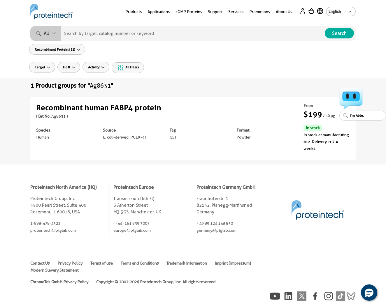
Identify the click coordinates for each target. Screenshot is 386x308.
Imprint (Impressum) (233, 263)
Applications (159, 11)
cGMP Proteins (189, 11)
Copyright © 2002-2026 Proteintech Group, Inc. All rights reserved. (156, 281)
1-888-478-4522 (45, 223)
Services (235, 11)
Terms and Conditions (140, 263)
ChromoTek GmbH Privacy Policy (59, 281)
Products (133, 11)
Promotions (259, 11)
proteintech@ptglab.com (53, 230)
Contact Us (40, 263)
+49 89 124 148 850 (214, 223)
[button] (369, 292)
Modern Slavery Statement (54, 270)
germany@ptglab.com (216, 230)
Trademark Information (186, 263)
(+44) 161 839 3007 (131, 223)
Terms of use (101, 263)
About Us (284, 11)
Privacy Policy (70, 263)
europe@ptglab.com (132, 230)
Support (215, 11)
